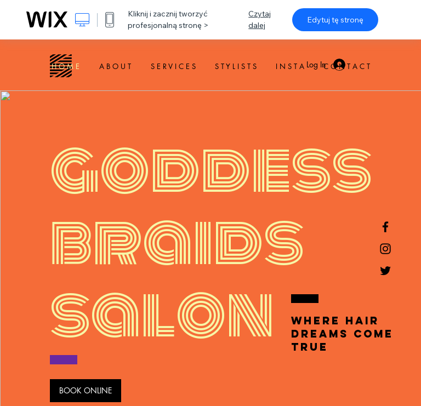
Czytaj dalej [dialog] (259, 19)
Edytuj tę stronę (335, 20)
